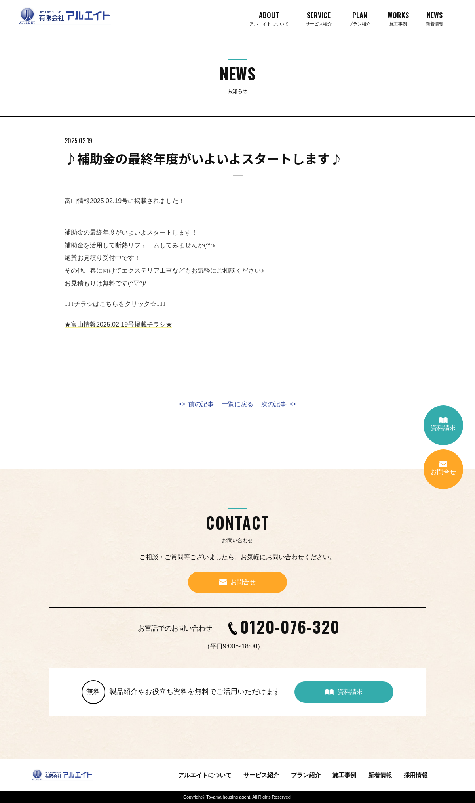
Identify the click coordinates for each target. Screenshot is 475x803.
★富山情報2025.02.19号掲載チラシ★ (118, 324)
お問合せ (443, 468)
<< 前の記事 (196, 404)
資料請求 (443, 424)
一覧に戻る (237, 404)
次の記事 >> (278, 404)
